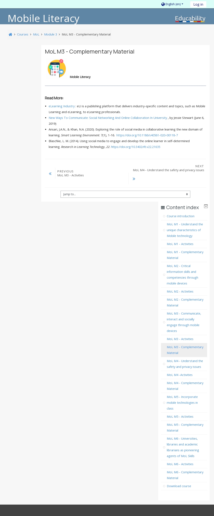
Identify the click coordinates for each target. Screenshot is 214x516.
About (19, 425)
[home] (190, 19)
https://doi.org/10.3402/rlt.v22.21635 (150, 154)
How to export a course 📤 (148, 428)
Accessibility (67, 425)
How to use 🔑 (192, 428)
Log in (198, 4)
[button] (174, 4)
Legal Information (40, 425)
